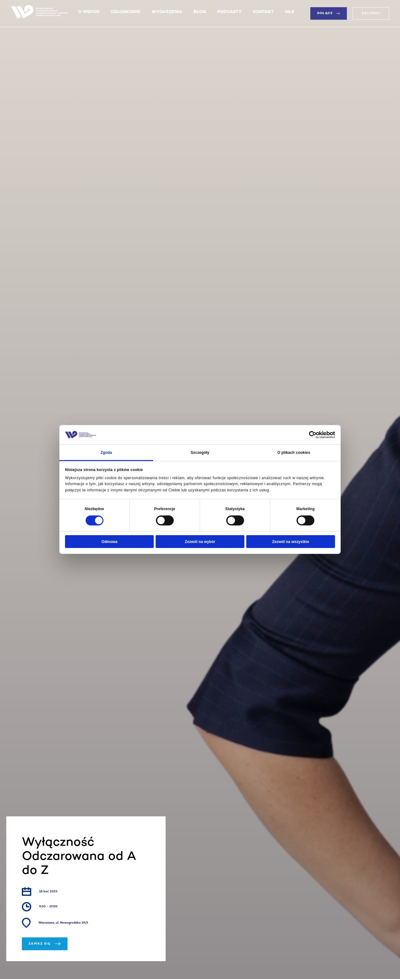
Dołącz (328, 13)
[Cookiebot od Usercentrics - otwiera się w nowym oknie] (307, 435)
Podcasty (229, 12)
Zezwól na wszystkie (290, 541)
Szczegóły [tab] (200, 452)
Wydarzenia (167, 12)
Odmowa (109, 541)
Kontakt (263, 12)
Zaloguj (371, 13)
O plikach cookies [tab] (293, 452)
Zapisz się (44, 944)
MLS (289, 12)
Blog (199, 12)
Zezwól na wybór (200, 541)
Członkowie (125, 12)
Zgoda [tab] (106, 452)
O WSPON (88, 12)
